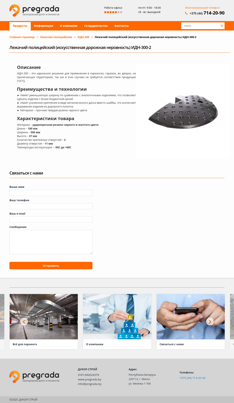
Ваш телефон (19, 200)
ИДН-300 (83, 37)
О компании (68, 25)
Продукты (20, 25)
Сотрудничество (96, 25)
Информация (43, 25)
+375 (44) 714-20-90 (192, 378)
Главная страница (22, 37)
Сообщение (18, 227)
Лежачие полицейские (56, 37)
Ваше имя (16, 187)
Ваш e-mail (17, 213)
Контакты (122, 25)
